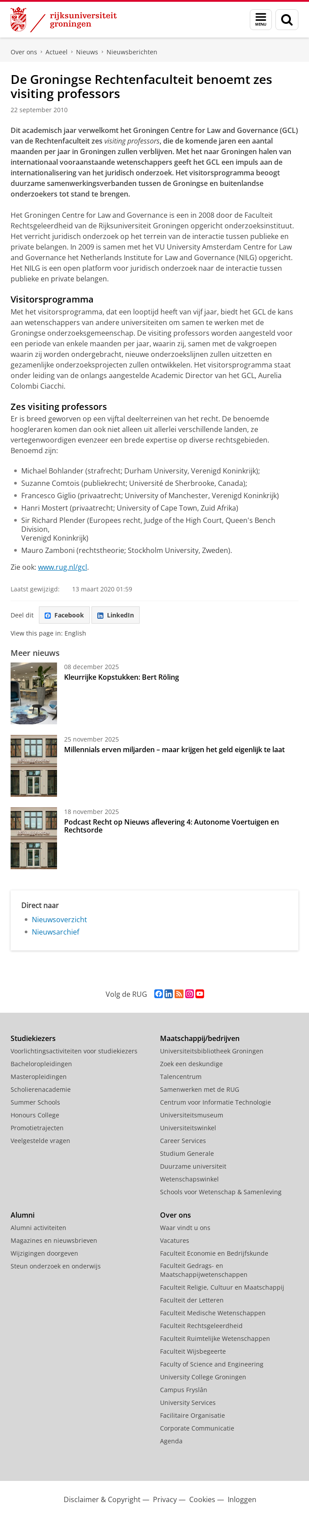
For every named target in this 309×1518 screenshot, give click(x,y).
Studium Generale (187, 1153)
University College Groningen (203, 1377)
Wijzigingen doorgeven (44, 1253)
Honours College (35, 1115)
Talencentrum (181, 1076)
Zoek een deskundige (191, 1064)
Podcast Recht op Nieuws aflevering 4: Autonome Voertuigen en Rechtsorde (171, 826)
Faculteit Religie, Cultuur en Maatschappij (222, 1287)
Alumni (22, 1215)
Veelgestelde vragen (40, 1140)
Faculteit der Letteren (192, 1300)
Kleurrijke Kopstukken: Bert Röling (121, 677)
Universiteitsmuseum (191, 1115)
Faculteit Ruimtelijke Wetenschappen (215, 1338)
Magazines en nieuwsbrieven (54, 1240)
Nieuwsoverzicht (59, 919)
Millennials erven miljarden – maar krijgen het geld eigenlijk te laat (174, 749)
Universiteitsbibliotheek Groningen (211, 1051)
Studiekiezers (33, 1038)
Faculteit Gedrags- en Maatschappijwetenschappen (204, 1270)
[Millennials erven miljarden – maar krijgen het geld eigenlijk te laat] (34, 766)
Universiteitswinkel (188, 1128)
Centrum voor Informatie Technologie (215, 1102)
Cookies (202, 1499)
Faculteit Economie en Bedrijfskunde (214, 1253)
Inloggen (242, 1499)
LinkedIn (115, 615)
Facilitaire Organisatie (192, 1415)
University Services (188, 1402)
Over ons (24, 52)
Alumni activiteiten (38, 1227)
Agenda (171, 1441)
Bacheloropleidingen (41, 1064)
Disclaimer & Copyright (102, 1499)
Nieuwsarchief (55, 932)
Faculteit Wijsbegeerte (193, 1351)
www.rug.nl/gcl (62, 567)
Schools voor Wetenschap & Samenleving (221, 1192)
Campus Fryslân (183, 1390)
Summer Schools (35, 1102)
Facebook (64, 615)
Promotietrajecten (37, 1128)
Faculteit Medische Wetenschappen (213, 1313)
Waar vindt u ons (185, 1227)
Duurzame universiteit (193, 1166)
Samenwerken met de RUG (199, 1089)
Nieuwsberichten (132, 52)
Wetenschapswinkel (189, 1179)
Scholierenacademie (41, 1089)
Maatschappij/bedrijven (200, 1038)
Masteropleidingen (39, 1076)
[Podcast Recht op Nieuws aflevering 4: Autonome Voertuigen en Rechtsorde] (34, 838)
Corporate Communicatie (197, 1428)
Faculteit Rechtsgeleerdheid (201, 1325)
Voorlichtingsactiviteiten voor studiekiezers (74, 1051)
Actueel (57, 52)
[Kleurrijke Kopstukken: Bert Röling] (34, 693)
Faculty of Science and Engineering (211, 1364)
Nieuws (87, 52)
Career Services (183, 1140)
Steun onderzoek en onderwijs (56, 1266)
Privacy (165, 1499)
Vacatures (174, 1240)
